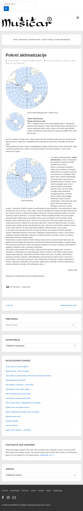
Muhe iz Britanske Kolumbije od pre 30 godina (22, 412)
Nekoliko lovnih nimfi (13, 416)
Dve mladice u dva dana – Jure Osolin (19, 385)
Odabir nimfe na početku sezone (17, 407)
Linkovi (33, 491)
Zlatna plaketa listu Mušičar (16, 380)
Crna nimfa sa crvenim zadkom (17, 367)
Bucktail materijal (12, 421)
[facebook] (3, 498)
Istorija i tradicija (63, 61)
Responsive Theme (43, 505)
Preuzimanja (14, 491)
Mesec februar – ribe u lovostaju (17, 371)
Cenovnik (25, 491)
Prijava (48, 491)
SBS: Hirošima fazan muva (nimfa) (18, 394)
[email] (14, 498)
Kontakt (41, 491)
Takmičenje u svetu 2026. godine (18, 389)
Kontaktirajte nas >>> (47, 455)
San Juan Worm (11, 425)
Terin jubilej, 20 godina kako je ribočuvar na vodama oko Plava (28, 376)
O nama (5, 491)
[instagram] (9, 498)
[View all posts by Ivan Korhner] (13, 61)
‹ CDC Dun (9, 305)
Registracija (57, 491)
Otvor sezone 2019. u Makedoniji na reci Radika (23, 403)
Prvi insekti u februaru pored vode (18, 398)
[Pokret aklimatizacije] (37, 61)
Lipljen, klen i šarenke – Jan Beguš (18, 430)
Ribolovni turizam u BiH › (69, 305)
